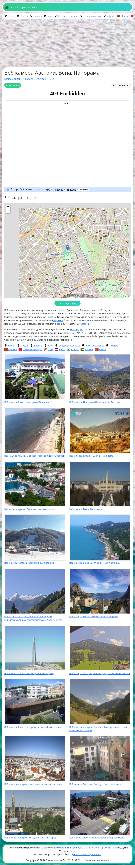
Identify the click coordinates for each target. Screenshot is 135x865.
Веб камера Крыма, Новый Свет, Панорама (93, 616)
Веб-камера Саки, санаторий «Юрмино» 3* (28, 402)
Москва (125, 16)
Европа (38, 16)
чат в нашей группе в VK (87, 854)
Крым (62, 349)
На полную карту (67, 303)
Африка (111, 16)
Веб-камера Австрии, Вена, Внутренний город (30, 837)
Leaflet (127, 297)
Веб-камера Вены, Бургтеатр (85, 509)
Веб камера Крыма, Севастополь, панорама (29, 509)
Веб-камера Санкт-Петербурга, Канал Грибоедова (32, 727)
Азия (49, 16)
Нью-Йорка (76, 329)
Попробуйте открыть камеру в (44, 189)
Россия (24, 16)
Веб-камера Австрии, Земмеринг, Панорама (29, 562)
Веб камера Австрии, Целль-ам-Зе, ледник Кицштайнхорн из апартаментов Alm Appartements (33, 618)
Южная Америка (92, 16)
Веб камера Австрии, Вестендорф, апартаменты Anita (99, 673)
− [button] (8, 211)
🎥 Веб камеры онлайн (21, 7)
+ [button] (8, 207)
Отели (11, 16)
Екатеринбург (74, 847)
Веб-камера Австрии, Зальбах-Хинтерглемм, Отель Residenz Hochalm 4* (98, 728)
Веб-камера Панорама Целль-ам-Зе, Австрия (94, 402)
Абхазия (89, 349)
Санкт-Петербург (32, 349)
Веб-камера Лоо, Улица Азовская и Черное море (96, 837)
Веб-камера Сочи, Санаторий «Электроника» (94, 562)
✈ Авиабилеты (13, 85)
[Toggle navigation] (127, 7)
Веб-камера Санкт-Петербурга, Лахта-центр (29, 673)
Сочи (50, 349)
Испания (113, 847)
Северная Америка (68, 16)
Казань (75, 349)
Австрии (85, 323)
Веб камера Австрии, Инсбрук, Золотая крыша (95, 784)
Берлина (58, 320)
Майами (88, 847)
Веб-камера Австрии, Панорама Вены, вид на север (33, 784)
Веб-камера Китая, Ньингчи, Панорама (91, 455)
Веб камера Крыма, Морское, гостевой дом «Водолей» (35, 455)
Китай (102, 349)
